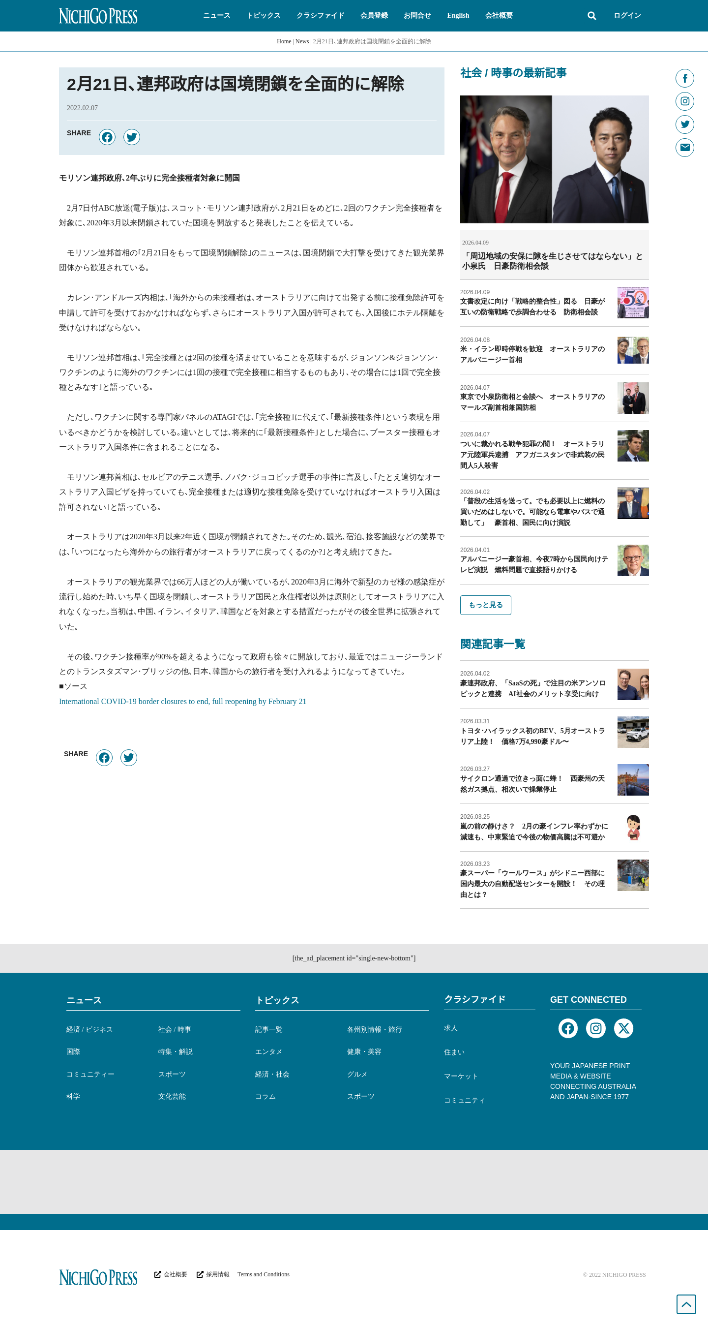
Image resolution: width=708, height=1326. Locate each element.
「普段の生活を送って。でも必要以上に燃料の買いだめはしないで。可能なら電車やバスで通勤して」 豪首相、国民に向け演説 (532, 511)
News (302, 41)
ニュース (84, 1000)
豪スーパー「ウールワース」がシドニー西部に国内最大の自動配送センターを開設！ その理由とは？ (532, 883)
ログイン (627, 15)
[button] (216, 15)
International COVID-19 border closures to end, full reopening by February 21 (182, 701)
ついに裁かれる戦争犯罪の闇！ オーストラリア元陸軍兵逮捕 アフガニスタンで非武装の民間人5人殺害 (532, 454)
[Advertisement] (354, 1181)
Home (284, 41)
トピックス (277, 1000)
